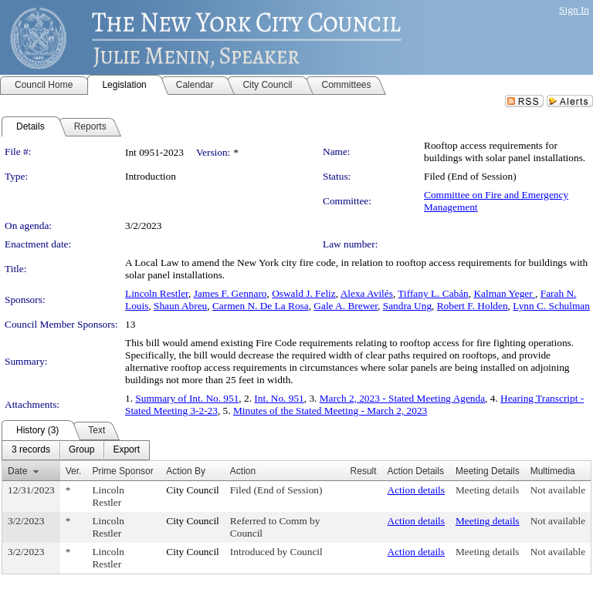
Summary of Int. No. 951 (187, 398)
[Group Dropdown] (81, 450)
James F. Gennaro (230, 293)
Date (17, 471)
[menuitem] (30, 450)
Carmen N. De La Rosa (260, 305)
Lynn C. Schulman (551, 305)
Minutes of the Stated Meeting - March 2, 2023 (330, 410)
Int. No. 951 (278, 398)
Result (364, 471)
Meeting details (488, 490)
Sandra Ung (407, 305)
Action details (416, 490)
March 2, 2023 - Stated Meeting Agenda (402, 398)
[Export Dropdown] (126, 450)
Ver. (74, 471)
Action (243, 471)
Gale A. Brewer (345, 305)
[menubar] (76, 450)
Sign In (574, 9)
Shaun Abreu (180, 305)
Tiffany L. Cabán (433, 293)
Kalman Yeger (504, 293)
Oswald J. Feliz (304, 293)
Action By (185, 471)
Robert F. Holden (472, 305)
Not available (557, 490)
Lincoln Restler (156, 293)
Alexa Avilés (367, 293)
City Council (192, 490)
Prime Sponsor (122, 471)
